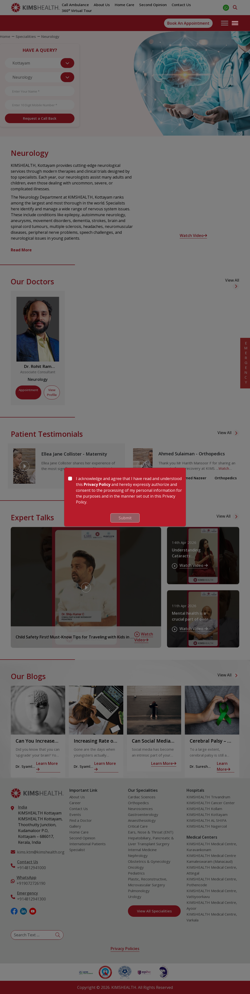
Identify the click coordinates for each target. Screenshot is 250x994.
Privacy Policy (97, 484)
